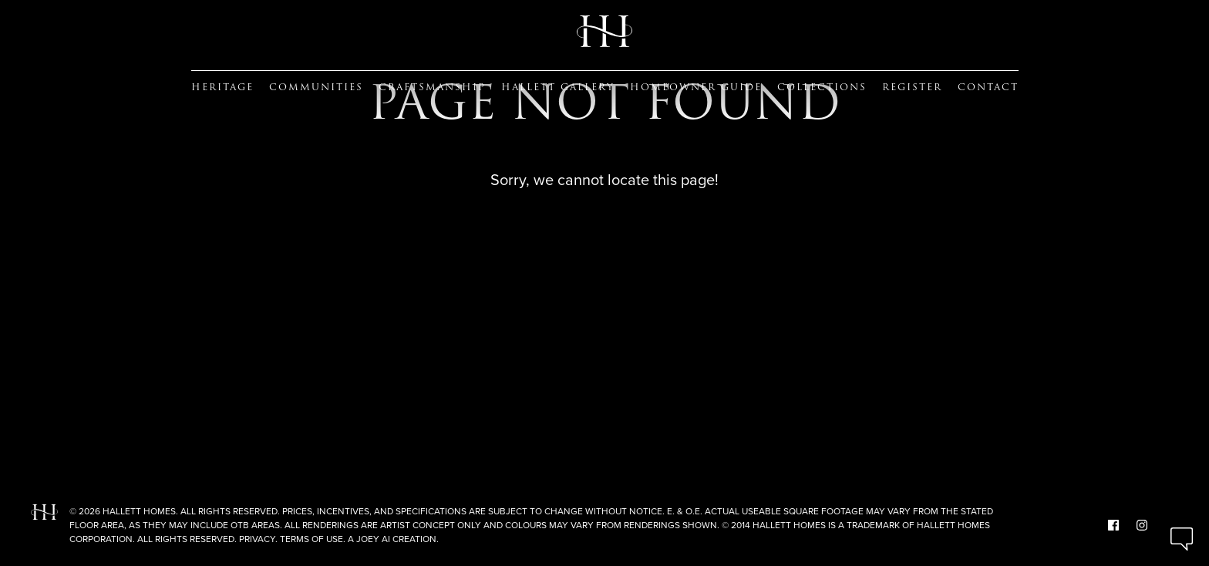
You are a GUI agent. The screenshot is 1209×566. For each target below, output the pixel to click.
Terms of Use (311, 539)
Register (912, 87)
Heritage (222, 87)
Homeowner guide (696, 87)
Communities (316, 87)
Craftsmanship (432, 87)
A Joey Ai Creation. (393, 539)
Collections (822, 87)
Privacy (257, 539)
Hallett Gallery (558, 87)
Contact (988, 87)
